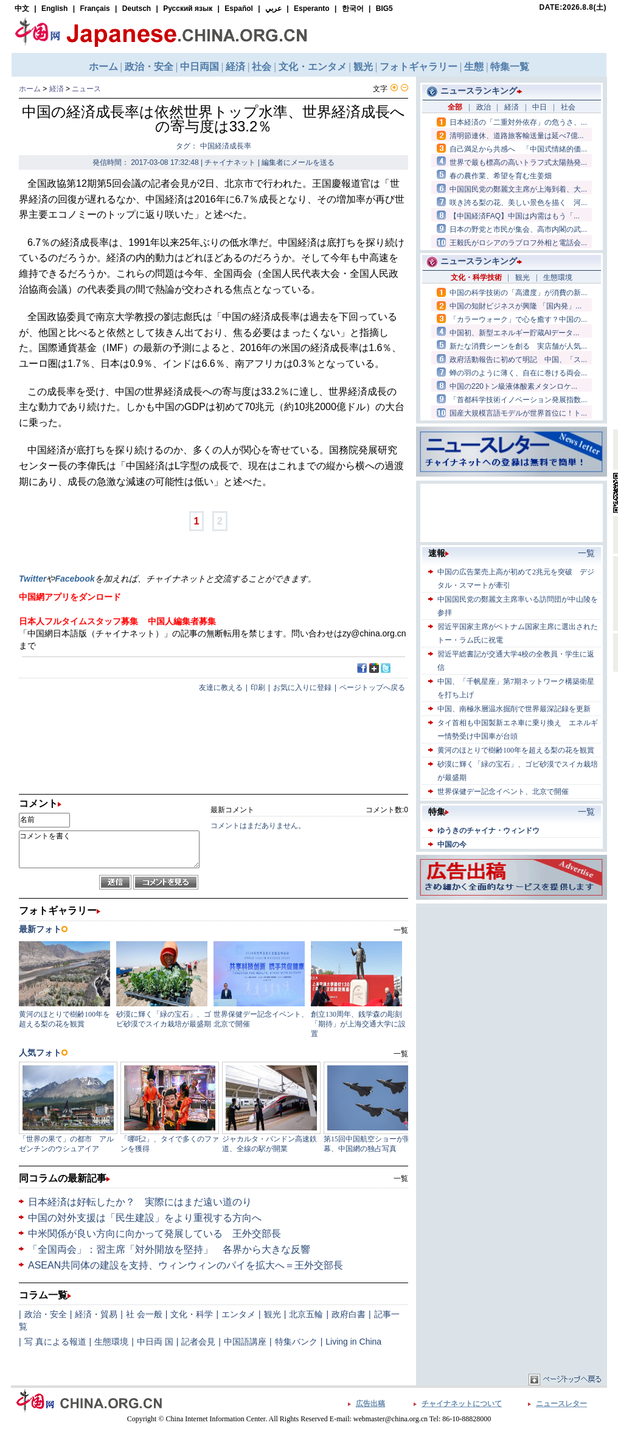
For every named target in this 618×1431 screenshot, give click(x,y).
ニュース (86, 89)
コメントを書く (109, 849)
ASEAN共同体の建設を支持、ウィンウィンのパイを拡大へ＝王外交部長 (185, 1265)
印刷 (258, 687)
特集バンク (296, 1341)
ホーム (30, 89)
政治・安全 (45, 1314)
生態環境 (111, 1341)
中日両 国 (155, 1341)
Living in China (353, 1341)
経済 (56, 89)
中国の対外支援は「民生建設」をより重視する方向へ (145, 1218)
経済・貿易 (96, 1314)
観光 (272, 1314)
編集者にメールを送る (298, 162)
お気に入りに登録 (302, 687)
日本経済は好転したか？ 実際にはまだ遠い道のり (140, 1202)
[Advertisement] (512, 983)
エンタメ (238, 1314)
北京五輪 (306, 1314)
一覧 (401, 1178)
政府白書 (349, 1314)
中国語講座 (245, 1341)
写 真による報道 (55, 1341)
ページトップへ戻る (372, 687)
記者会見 (198, 1341)
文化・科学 (191, 1314)
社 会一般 (144, 1314)
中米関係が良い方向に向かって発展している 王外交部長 (154, 1233)
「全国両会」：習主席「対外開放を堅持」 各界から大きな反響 (169, 1249)
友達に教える (221, 687)
